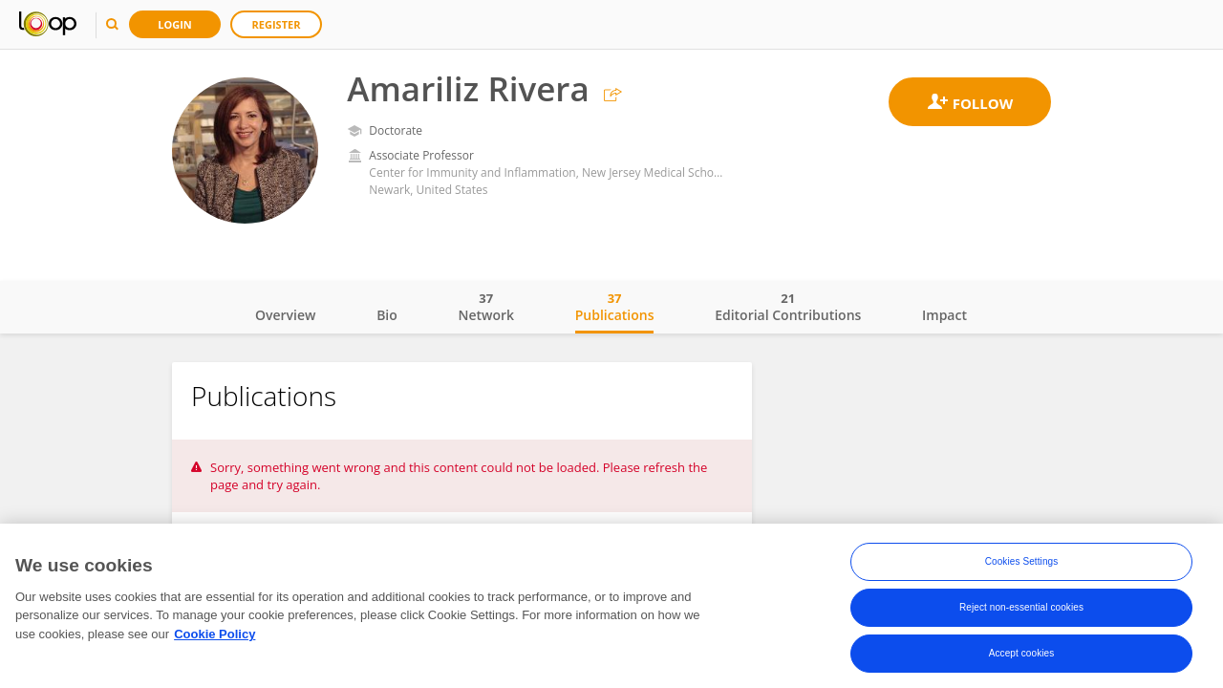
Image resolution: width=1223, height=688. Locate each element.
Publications (614, 307)
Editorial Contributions (788, 307)
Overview (285, 315)
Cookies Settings (1022, 562)
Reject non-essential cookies (1021, 608)
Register (276, 24)
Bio (386, 315)
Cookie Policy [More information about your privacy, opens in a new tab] (214, 635)
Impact (944, 315)
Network (486, 307)
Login (175, 24)
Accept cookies (1022, 654)
